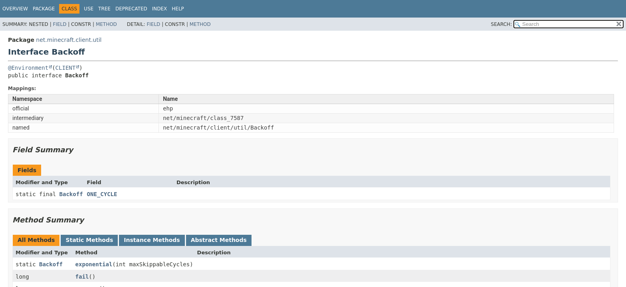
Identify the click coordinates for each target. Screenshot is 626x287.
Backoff (71, 194)
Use (88, 9)
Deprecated (131, 9)
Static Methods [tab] (89, 240)
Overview (15, 9)
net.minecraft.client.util (68, 40)
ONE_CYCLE (102, 194)
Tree (104, 9)
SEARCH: (501, 24)
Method (106, 24)
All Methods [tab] (36, 240)
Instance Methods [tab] (152, 240)
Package (44, 9)
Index (159, 9)
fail (82, 276)
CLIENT (65, 68)
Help (178, 9)
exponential (94, 264)
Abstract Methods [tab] (219, 240)
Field (59, 24)
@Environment (28, 68)
